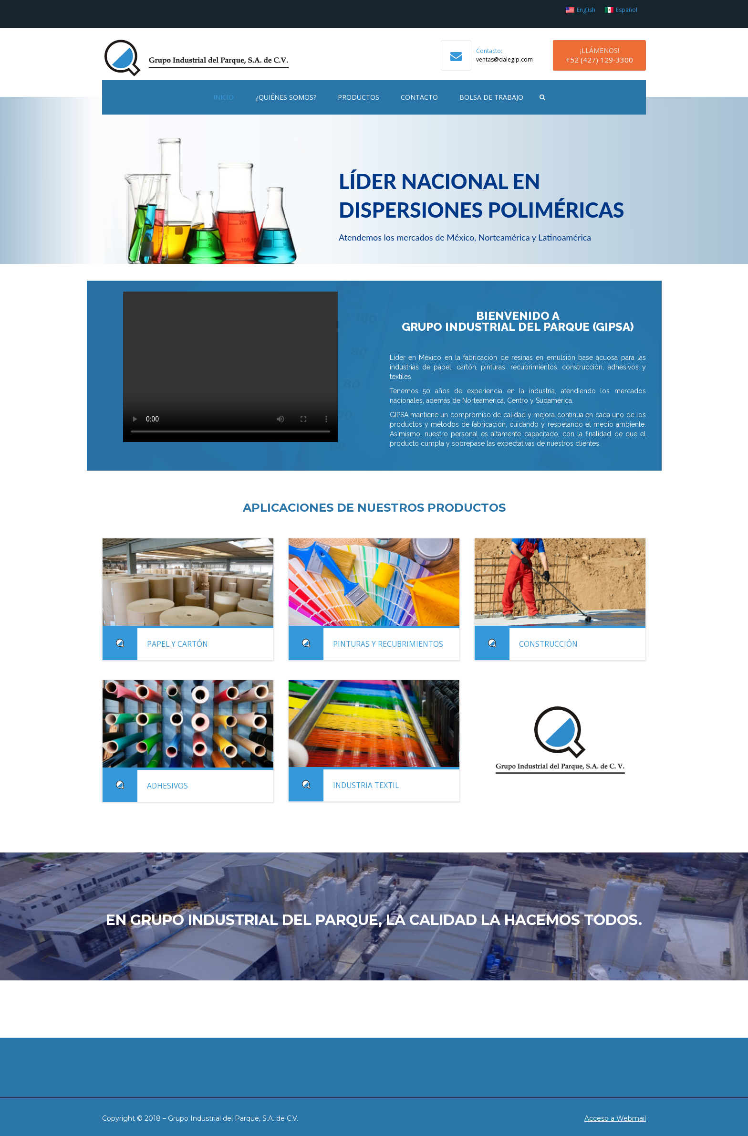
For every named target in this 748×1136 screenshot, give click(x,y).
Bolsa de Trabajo (491, 97)
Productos (358, 97)
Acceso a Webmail (615, 1118)
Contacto (419, 97)
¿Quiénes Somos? (285, 97)
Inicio (223, 97)
